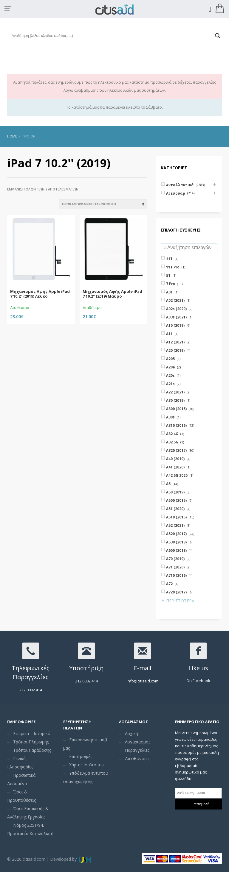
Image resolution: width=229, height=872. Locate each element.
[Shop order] (103, 204)
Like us (198, 668)
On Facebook (198, 680)
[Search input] (112, 36)
